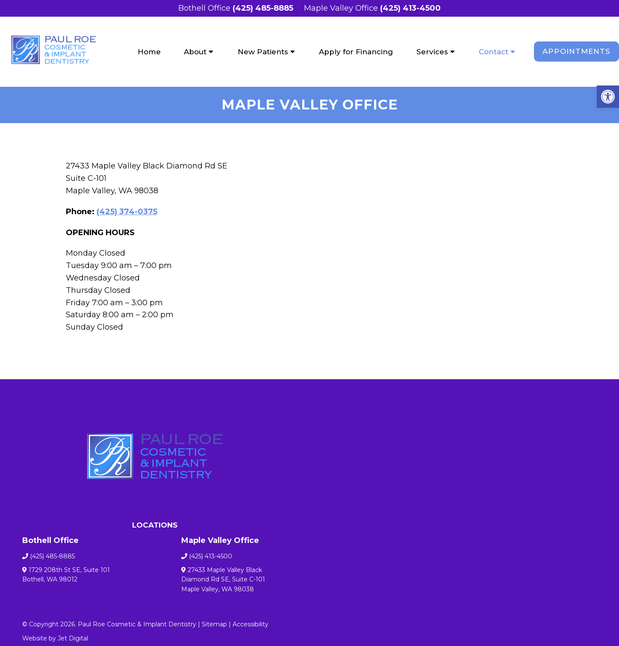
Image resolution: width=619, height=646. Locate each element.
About (195, 51)
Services (432, 51)
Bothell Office (205, 8)
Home (149, 51)
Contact (493, 51)
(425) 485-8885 (263, 8)
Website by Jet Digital (55, 638)
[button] (608, 97)
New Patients (263, 51)
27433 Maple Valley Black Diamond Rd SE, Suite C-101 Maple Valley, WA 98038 (223, 579)
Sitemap (214, 624)
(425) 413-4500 (410, 8)
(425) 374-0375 (127, 211)
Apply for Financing (356, 51)
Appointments (576, 51)
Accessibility (250, 624)
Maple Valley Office (342, 8)
